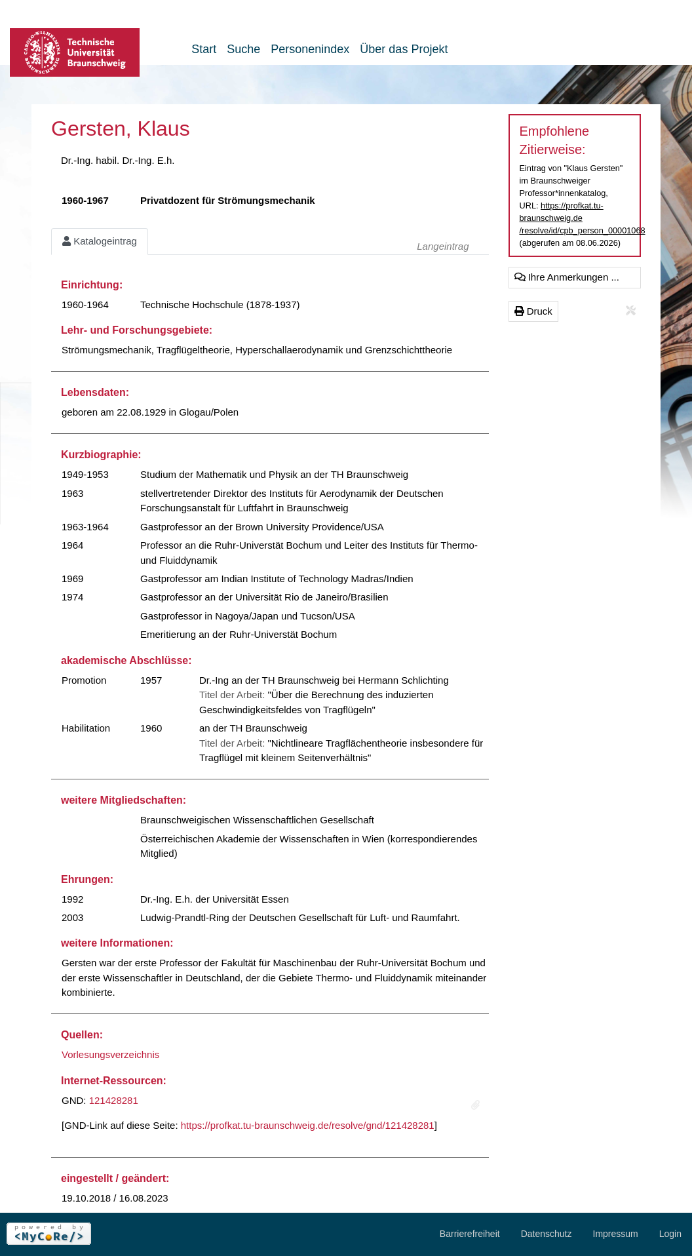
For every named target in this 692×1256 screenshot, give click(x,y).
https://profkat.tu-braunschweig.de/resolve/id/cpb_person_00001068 (582, 218)
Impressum (615, 1233)
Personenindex (310, 49)
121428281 (113, 1100)
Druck (533, 311)
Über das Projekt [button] (404, 49)
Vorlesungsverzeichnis (110, 1054)
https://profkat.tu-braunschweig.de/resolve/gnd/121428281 (307, 1125)
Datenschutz (546, 1233)
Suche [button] (243, 49)
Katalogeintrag (99, 240)
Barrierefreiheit (470, 1233)
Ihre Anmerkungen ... (566, 277)
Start (203, 49)
